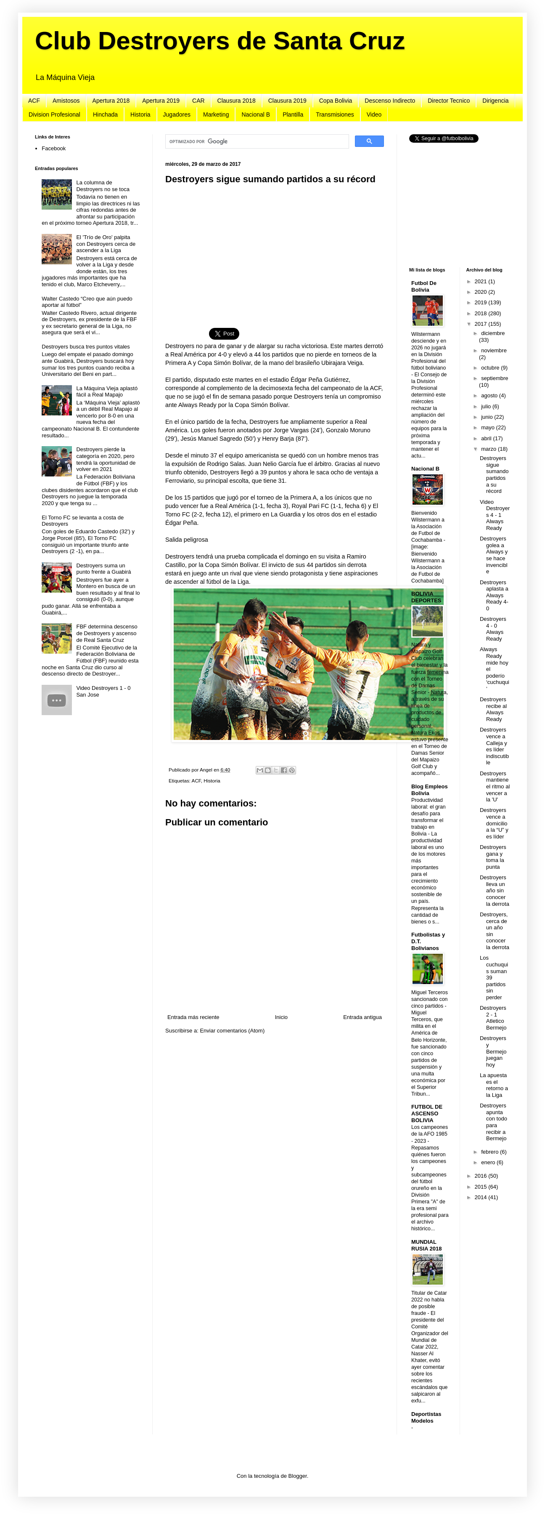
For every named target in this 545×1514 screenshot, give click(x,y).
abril (487, 438)
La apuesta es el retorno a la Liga (494, 1085)
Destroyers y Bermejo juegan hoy (493, 1051)
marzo (489, 449)
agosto (490, 395)
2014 (482, 1197)
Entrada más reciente (193, 1017)
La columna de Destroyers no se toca (102, 185)
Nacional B (255, 114)
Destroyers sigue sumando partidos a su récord (494, 474)
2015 (482, 1187)
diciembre (493, 333)
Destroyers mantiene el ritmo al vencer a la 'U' (495, 786)
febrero (490, 1152)
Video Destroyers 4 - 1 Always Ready (495, 515)
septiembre (494, 378)
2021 (482, 281)
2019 (482, 302)
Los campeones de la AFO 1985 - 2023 (429, 1134)
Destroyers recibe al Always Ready (493, 709)
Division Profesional (54, 114)
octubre (491, 368)
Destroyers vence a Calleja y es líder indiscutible (494, 746)
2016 (482, 1176)
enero (489, 1162)
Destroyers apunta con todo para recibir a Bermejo (493, 1121)
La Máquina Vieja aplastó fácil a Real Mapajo (107, 391)
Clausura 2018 (236, 100)
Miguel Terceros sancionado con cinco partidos (429, 999)
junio (487, 417)
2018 (482, 313)
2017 (482, 324)
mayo (488, 427)
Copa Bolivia (335, 100)
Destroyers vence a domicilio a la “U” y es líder (494, 823)
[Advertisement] (274, 251)
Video (374, 114)
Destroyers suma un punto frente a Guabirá (103, 568)
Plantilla (293, 114)
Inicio (281, 1017)
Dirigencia (495, 100)
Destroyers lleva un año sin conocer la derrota (494, 890)
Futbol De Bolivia (424, 286)
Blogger (297, 1476)
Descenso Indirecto (390, 100)
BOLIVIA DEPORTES (426, 597)
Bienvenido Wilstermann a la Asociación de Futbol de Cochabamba (427, 526)
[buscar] (256, 141)
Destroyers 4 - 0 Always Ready (493, 629)
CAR (198, 100)
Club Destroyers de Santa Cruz (220, 41)
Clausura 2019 (287, 100)
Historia (140, 114)
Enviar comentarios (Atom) (232, 1030)
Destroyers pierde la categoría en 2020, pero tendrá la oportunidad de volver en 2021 (105, 459)
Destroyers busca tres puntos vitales (86, 346)
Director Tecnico (449, 100)
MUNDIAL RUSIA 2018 (426, 1245)
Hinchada (105, 114)
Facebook (54, 148)
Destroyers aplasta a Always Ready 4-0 (494, 595)
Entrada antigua (362, 1017)
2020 (482, 292)
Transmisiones (335, 114)
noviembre (494, 350)
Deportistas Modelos (426, 1417)
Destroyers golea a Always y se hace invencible (494, 555)
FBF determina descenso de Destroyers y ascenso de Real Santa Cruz (106, 633)
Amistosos (66, 100)
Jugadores (176, 114)
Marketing (216, 114)
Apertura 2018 (111, 100)
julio (486, 406)
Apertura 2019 (161, 100)
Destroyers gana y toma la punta (493, 857)
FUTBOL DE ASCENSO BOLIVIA (426, 1113)
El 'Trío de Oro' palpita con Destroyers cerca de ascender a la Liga (105, 243)
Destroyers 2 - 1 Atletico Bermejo (493, 1018)
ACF (34, 100)
